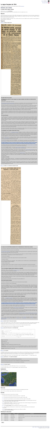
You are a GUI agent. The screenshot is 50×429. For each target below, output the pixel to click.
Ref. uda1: (2, 364)
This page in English (45, 2)
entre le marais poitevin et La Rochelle (29, 305)
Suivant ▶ (10, 7)
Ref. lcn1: (2, 350)
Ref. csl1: (2, 165)
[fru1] (3, 400)
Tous (6, 7)
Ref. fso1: (2, 22)
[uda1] (3, 409)
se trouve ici (22, 6)
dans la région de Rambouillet (20, 147)
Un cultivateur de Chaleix (14, 132)
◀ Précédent (3, 7)
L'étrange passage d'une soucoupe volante (7, 103)
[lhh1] (3, 405)
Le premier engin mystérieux (5, 251)
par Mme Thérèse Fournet (29, 149)
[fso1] (3, 397)
